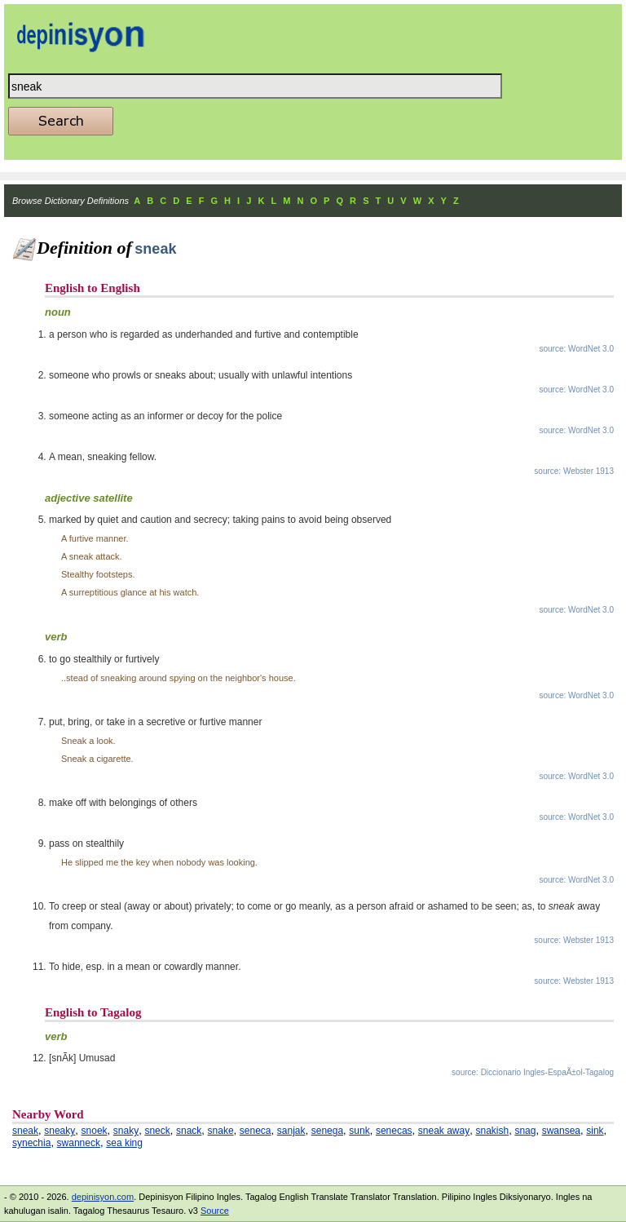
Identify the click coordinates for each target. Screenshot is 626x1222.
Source (215, 1210)
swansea (561, 1130)
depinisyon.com (103, 1197)
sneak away (444, 1130)
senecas (394, 1130)
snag (525, 1130)
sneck (157, 1130)
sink (594, 1130)
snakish (492, 1130)
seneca (255, 1130)
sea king (124, 1143)
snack (188, 1130)
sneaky (59, 1130)
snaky (126, 1130)
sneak (25, 1130)
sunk (359, 1130)
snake (221, 1130)
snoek (95, 1130)
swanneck (78, 1143)
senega (327, 1130)
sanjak (291, 1130)
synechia (31, 1143)
